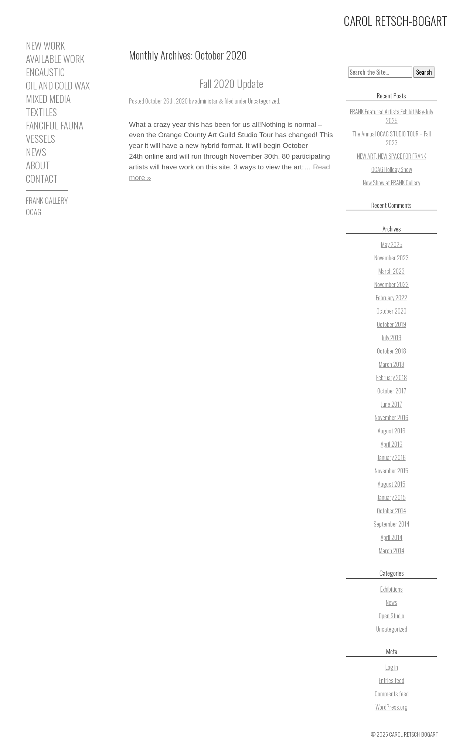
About (38, 165)
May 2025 (391, 244)
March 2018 (391, 364)
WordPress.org (391, 707)
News (36, 152)
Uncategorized (263, 101)
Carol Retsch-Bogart (395, 20)
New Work (45, 46)
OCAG (33, 211)
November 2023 (391, 257)
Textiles (41, 112)
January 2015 (392, 497)
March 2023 (391, 271)
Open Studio (391, 615)
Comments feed (392, 693)
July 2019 (391, 337)
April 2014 (391, 537)
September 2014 (391, 524)
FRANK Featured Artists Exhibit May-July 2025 (391, 116)
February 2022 (391, 297)
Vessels (40, 138)
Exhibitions (391, 589)
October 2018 (391, 350)
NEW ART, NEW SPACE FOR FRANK (391, 156)
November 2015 (391, 470)
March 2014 (391, 550)
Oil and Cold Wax (58, 85)
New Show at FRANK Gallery (391, 182)
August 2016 (391, 430)
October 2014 (391, 510)
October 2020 (391, 311)
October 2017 (391, 390)
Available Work (55, 58)
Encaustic (45, 72)
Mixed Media (48, 98)
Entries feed (391, 680)
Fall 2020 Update (231, 83)
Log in (391, 667)
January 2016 (392, 457)
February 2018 (391, 377)
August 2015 (391, 484)
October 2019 (391, 324)
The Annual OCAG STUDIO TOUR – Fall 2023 (391, 138)
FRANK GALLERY (47, 200)
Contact (42, 178)
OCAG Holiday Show (391, 169)
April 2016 (391, 444)
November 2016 (391, 417)
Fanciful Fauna (54, 125)
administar (206, 101)
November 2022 (391, 284)
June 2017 (391, 404)
